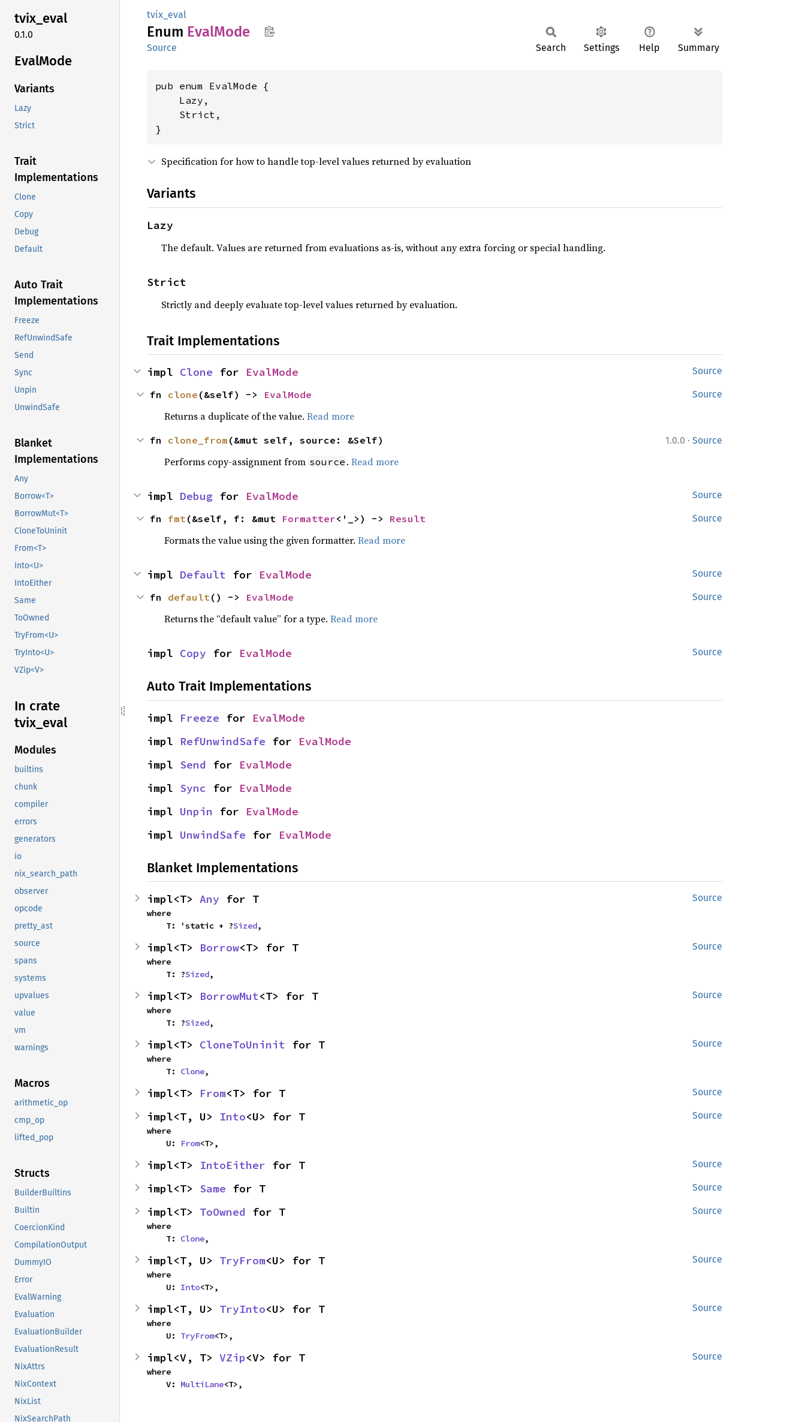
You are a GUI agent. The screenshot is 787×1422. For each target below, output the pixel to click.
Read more (330, 416)
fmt (177, 519)
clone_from (198, 440)
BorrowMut (229, 996)
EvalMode (272, 372)
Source (162, 47)
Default (203, 575)
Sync (193, 788)
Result (408, 519)
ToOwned (223, 1212)
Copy (193, 653)
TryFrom (242, 1260)
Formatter (309, 519)
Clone (196, 372)
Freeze (199, 718)
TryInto (242, 1309)
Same (213, 1188)
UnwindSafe (213, 835)
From (213, 1093)
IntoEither (233, 1165)
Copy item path (269, 31)
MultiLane (202, 1384)
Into (232, 1116)
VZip (232, 1357)
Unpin (196, 811)
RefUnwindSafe (223, 741)
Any (209, 899)
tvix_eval (166, 14)
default (189, 597)
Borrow (219, 947)
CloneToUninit (242, 1045)
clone (183, 394)
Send (193, 765)
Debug (196, 496)
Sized (245, 925)
